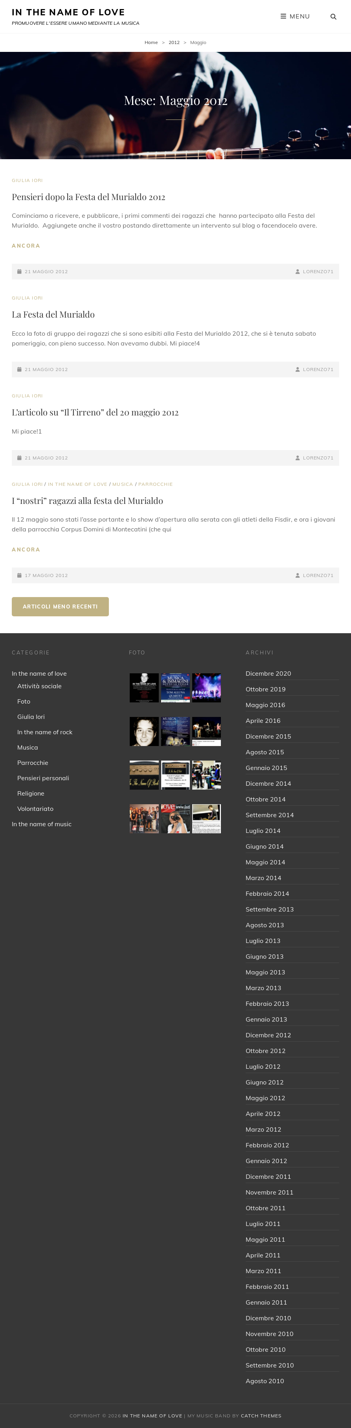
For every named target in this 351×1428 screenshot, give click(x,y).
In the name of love (78, 484)
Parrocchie (155, 484)
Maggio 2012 (265, 1098)
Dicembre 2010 (268, 1318)
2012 (174, 42)
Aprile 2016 (263, 720)
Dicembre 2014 (268, 783)
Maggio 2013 (265, 972)
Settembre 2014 (270, 815)
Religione (30, 793)
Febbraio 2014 (267, 893)
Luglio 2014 (263, 830)
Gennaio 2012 (266, 1161)
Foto (23, 701)
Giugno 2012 (265, 1082)
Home (151, 42)
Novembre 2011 (270, 1192)
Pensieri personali (43, 778)
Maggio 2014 (265, 862)
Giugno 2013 (265, 956)
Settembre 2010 (270, 1365)
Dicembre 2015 (268, 736)
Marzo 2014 (263, 878)
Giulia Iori (27, 180)
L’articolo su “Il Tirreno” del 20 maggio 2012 (95, 412)
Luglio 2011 (263, 1224)
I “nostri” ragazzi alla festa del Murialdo (87, 500)
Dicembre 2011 (268, 1176)
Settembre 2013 (270, 909)
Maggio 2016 (265, 705)
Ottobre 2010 (266, 1349)
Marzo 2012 (263, 1129)
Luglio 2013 (263, 941)
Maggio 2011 (265, 1239)
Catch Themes (261, 1416)
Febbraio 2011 (267, 1286)
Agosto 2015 (265, 752)
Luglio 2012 (263, 1066)
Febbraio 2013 (267, 1003)
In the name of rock (44, 732)
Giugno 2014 (265, 846)
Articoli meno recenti (60, 606)
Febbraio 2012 (267, 1145)
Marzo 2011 (263, 1271)
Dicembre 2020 (268, 673)
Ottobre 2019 (266, 689)
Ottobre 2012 (266, 1051)
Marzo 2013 (263, 988)
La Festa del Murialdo (53, 314)
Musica (122, 484)
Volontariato (35, 808)
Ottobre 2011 (266, 1208)
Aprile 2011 (263, 1255)
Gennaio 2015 (266, 768)
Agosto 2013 (265, 925)
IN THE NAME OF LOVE (68, 12)
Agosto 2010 (265, 1381)
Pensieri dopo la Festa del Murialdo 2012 (88, 196)
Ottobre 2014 (266, 799)
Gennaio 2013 (266, 1019)
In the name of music (42, 824)
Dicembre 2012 (268, 1035)
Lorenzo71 (318, 271)
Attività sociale (39, 686)
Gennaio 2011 (266, 1302)
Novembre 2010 (270, 1334)
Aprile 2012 (263, 1113)
